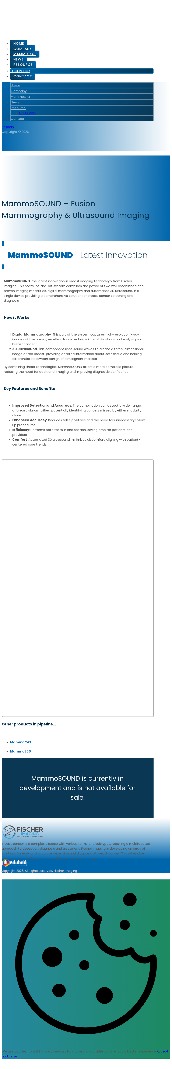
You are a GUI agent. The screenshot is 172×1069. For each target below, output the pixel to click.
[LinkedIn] (8, 127)
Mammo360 (20, 751)
